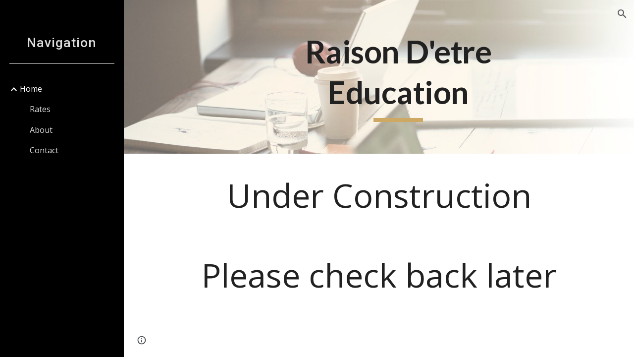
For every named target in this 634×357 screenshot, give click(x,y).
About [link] (41, 129)
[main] (398, 76)
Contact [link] (44, 150)
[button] (622, 14)
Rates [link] (40, 109)
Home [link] (31, 88)
